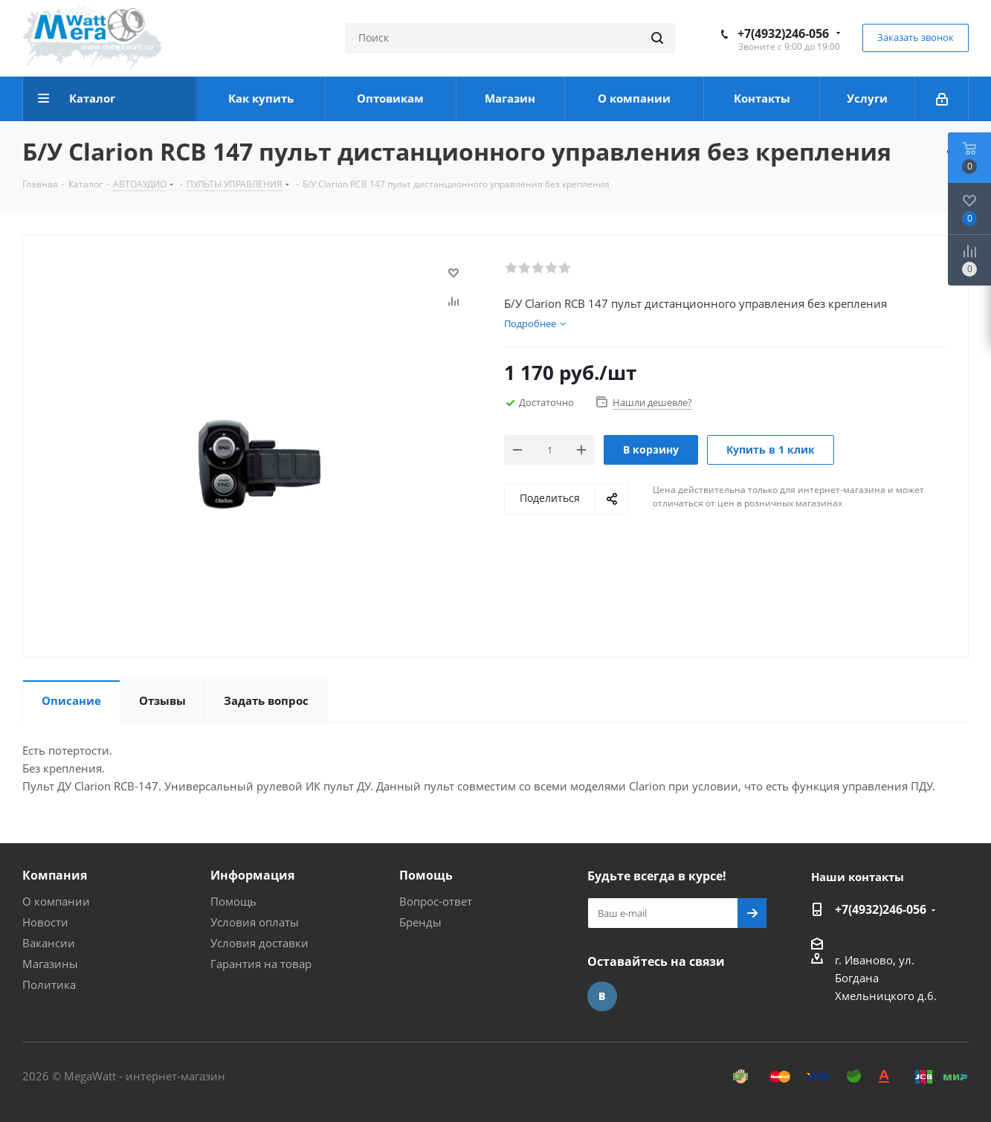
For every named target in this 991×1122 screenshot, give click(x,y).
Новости (45, 922)
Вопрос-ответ (435, 901)
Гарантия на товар (260, 963)
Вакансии (48, 942)
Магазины (50, 963)
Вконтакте (602, 996)
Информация (252, 875)
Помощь (233, 901)
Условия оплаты (254, 922)
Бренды (420, 922)
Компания (54, 875)
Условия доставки (259, 942)
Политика (49, 984)
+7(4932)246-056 (783, 33)
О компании (56, 901)
